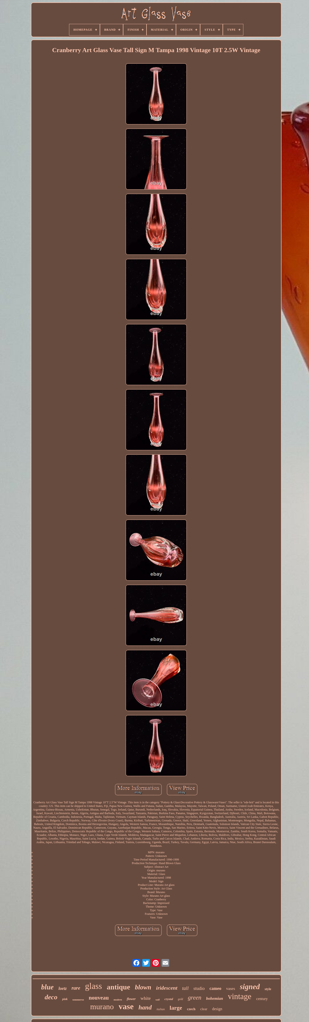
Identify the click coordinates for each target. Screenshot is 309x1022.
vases (230, 988)
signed (250, 986)
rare (75, 988)
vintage (239, 996)
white (145, 998)
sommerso (78, 999)
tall (185, 988)
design (217, 1009)
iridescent (166, 988)
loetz (62, 988)
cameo (215, 988)
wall (157, 999)
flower (131, 999)
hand (145, 1007)
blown (143, 987)
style (268, 989)
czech (191, 1009)
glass (93, 986)
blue (47, 987)
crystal (168, 999)
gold (180, 999)
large (176, 1008)
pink (65, 999)
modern (118, 999)
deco (51, 997)
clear (203, 1009)
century (262, 999)
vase (126, 1006)
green (194, 997)
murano (102, 1006)
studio (198, 988)
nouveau (99, 998)
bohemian (214, 998)
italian (161, 1009)
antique (118, 987)
